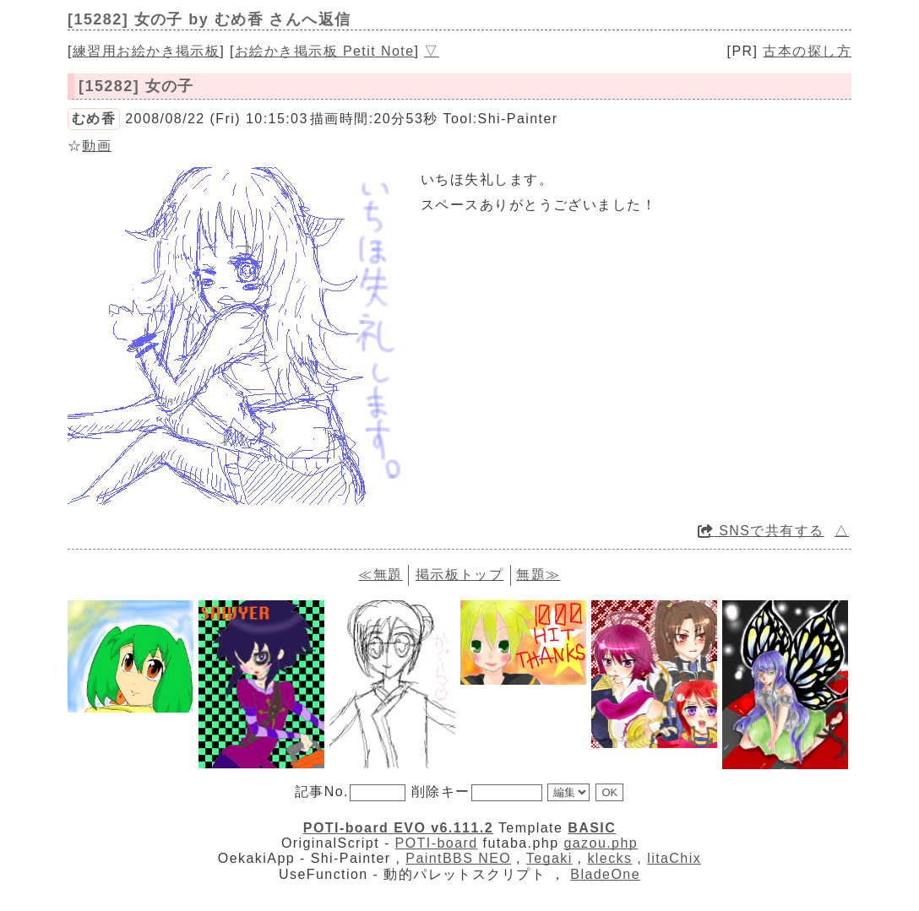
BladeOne (605, 874)
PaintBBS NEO (458, 858)
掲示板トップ (460, 574)
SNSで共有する (761, 530)
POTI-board (436, 843)
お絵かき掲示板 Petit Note (325, 51)
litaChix (674, 858)
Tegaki (549, 858)
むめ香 (94, 118)
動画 (96, 145)
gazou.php (600, 843)
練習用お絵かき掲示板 (146, 51)
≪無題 (380, 574)
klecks (609, 858)
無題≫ (538, 574)
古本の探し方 (807, 51)
